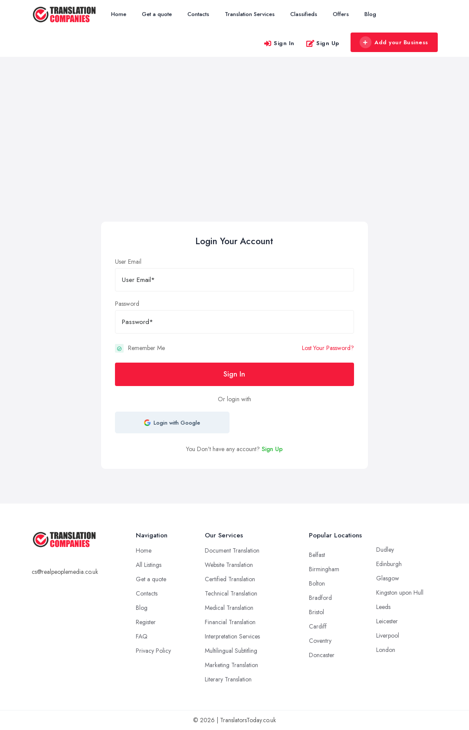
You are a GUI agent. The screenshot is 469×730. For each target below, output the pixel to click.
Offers (341, 14)
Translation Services (250, 14)
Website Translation (229, 564)
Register (146, 622)
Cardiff (318, 626)
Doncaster (322, 655)
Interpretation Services (232, 636)
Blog (370, 14)
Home (118, 14)
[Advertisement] (234, 156)
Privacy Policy (153, 650)
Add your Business (394, 42)
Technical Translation (231, 593)
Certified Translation (230, 579)
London (385, 649)
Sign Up (322, 43)
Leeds (383, 606)
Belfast (317, 554)
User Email (128, 261)
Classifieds (303, 14)
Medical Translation (229, 607)
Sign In (279, 43)
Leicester (387, 621)
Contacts (198, 14)
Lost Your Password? (328, 348)
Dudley (385, 549)
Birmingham (324, 569)
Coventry (320, 640)
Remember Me (146, 348)
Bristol (316, 612)
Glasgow (387, 578)
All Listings (148, 564)
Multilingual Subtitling (231, 650)
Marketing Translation (231, 665)
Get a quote (157, 14)
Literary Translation (228, 679)
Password (127, 303)
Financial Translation (230, 622)
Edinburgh (389, 564)
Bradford (320, 597)
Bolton (317, 583)
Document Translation (232, 550)
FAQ (142, 636)
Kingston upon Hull (399, 592)
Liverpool (387, 635)
